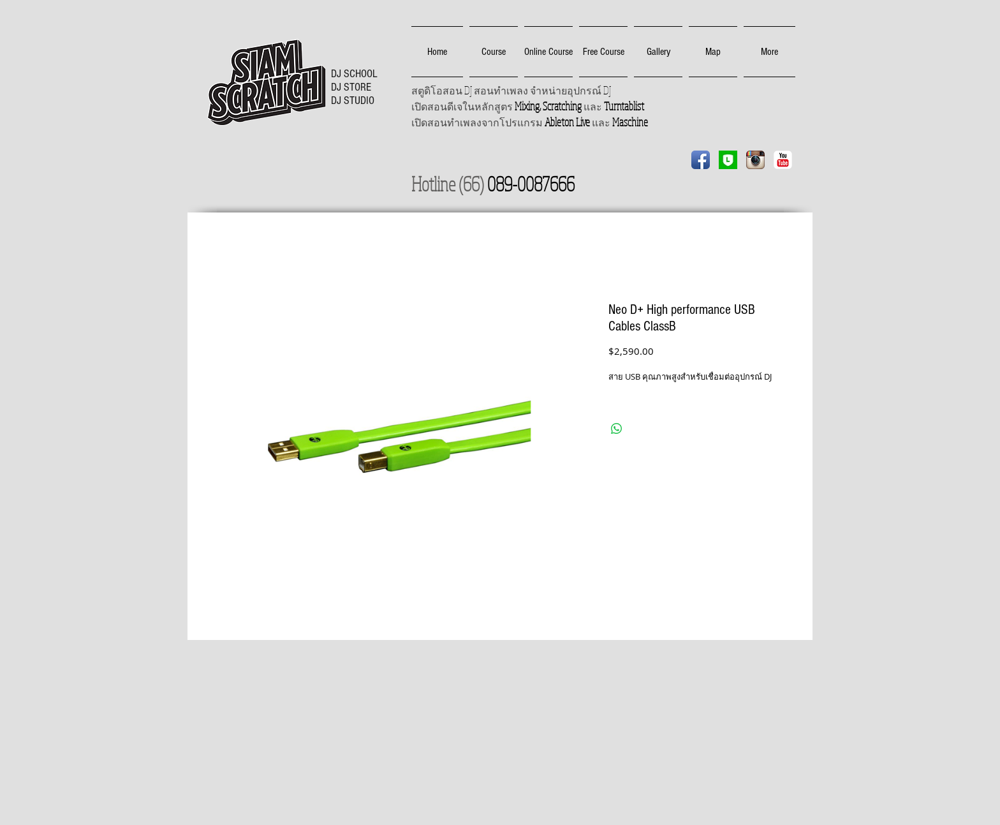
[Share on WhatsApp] (616, 428)
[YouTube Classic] (783, 160)
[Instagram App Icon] (755, 160)
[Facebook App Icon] (700, 160)
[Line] (728, 160)
